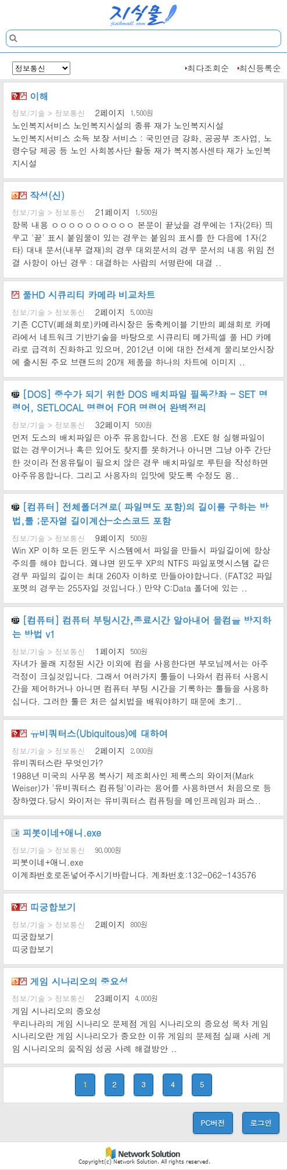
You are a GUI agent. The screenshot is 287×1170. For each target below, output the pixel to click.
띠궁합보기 (44, 906)
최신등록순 (260, 68)
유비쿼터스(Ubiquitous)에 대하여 (90, 733)
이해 (30, 95)
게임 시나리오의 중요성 (70, 981)
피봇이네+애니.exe (56, 832)
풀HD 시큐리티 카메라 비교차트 (83, 294)
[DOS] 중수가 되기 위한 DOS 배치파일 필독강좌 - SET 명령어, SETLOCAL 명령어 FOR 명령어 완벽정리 (139, 400)
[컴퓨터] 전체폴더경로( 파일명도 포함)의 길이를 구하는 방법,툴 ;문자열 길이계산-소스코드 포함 (140, 513)
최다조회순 (208, 68)
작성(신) (38, 195)
